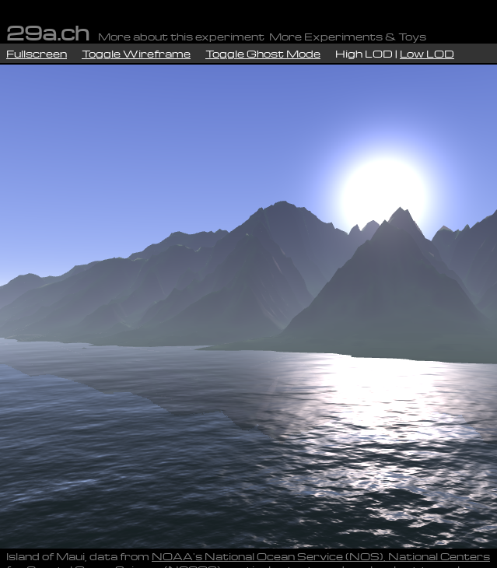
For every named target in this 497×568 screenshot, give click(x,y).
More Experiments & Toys (347, 36)
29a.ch (47, 32)
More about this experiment (181, 36)
